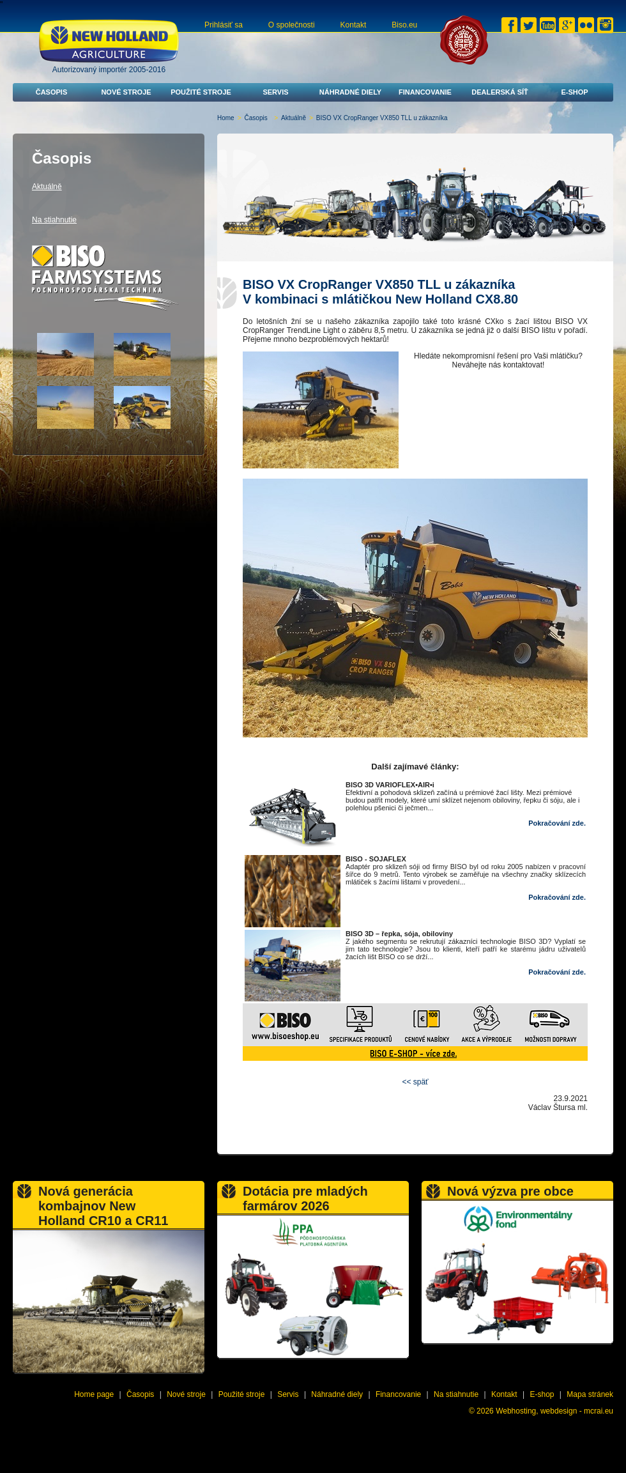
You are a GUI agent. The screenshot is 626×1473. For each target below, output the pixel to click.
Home (225, 117)
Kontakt (353, 24)
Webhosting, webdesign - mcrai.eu (554, 1411)
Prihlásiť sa (223, 24)
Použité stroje (201, 92)
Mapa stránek (590, 1394)
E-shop (574, 92)
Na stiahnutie (54, 219)
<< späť (415, 1081)
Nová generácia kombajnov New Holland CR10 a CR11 (103, 1206)
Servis (275, 92)
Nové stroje (126, 92)
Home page (94, 1394)
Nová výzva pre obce (510, 1191)
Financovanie (425, 92)
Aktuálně (293, 117)
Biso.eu (404, 24)
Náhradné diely (350, 92)
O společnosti (291, 24)
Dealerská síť (499, 92)
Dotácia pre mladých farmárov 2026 (305, 1198)
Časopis (52, 92)
